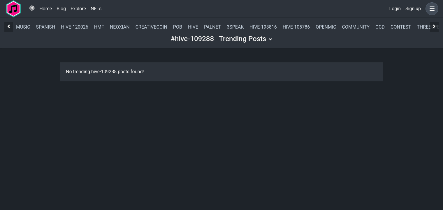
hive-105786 (296, 27)
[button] (430, 8)
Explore (78, 8)
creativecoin (151, 27)
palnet (212, 27)
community (356, 27)
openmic (326, 27)
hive (193, 27)
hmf (99, 27)
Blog (61, 8)
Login (395, 8)
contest (401, 27)
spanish (45, 27)
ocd (380, 27)
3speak (235, 27)
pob (177, 27)
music (23, 27)
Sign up (413, 8)
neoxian (120, 27)
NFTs (96, 8)
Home (45, 8)
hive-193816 (263, 27)
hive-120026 (74, 27)
